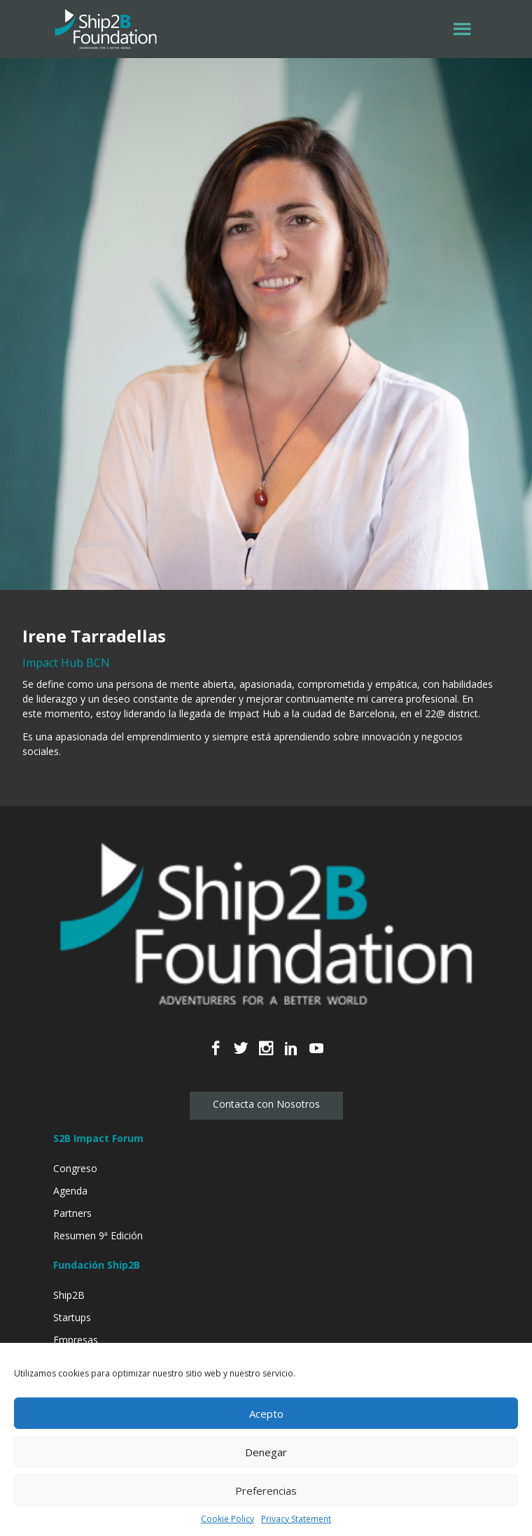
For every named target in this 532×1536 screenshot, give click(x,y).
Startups (72, 1317)
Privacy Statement (296, 1519)
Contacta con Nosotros (266, 1104)
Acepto (266, 1414)
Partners (72, 1213)
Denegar (266, 1452)
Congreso (75, 1168)
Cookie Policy (227, 1519)
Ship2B (69, 1295)
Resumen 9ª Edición (98, 1235)
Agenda (70, 1190)
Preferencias (266, 1491)
